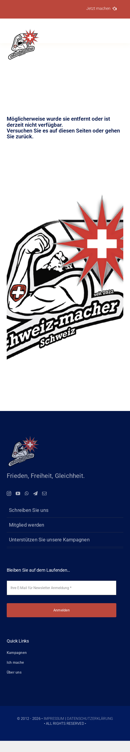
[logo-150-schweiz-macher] (23, 437)
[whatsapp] (26, 495)
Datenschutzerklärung (90, 718)
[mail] (44, 495)
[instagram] (9, 495)
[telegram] (35, 495)
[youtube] (18, 495)
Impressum (54, 718)
